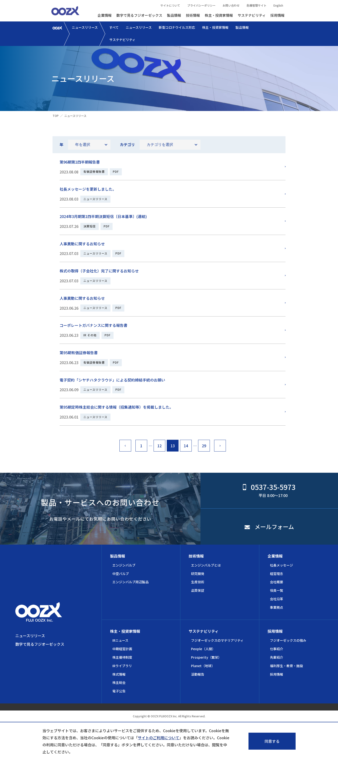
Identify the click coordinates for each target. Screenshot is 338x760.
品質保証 (197, 590)
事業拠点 (276, 607)
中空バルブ (120, 573)
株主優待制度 (122, 657)
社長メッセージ (281, 565)
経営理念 (276, 573)
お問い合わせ (231, 5)
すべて (114, 27)
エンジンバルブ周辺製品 (130, 581)
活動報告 (197, 674)
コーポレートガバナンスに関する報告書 (93, 325)
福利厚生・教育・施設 (286, 665)
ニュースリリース (85, 27)
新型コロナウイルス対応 (177, 27)
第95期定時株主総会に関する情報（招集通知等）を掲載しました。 (116, 407)
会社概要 (276, 581)
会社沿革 (276, 598)
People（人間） (203, 648)
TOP (56, 116)
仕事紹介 (276, 648)
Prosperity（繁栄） (206, 657)
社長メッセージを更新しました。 (88, 189)
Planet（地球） (203, 665)
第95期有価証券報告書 (79, 352)
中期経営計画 (122, 648)
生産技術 (197, 581)
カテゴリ (127, 144)
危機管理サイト (256, 5)
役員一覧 (276, 590)
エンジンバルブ (123, 565)
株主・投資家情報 (219, 15)
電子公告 (119, 691)
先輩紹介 (276, 657)
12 (159, 445)
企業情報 (105, 15)
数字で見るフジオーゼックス (139, 15)
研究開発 (197, 573)
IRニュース (120, 640)
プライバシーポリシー (201, 5)
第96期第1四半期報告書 (80, 162)
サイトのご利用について (158, 737)
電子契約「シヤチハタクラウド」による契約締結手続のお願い (112, 380)
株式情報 (119, 674)
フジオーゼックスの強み (288, 640)
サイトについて (170, 5)
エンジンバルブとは (206, 565)
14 (186, 445)
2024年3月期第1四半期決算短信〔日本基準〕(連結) (103, 216)
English (278, 5)
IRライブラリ (122, 665)
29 (204, 445)
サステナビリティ (252, 15)
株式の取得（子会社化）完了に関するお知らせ (99, 271)
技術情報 (193, 15)
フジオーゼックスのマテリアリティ (217, 640)
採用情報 (277, 15)
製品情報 (174, 15)
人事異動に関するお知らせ (82, 243)
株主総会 (119, 682)
